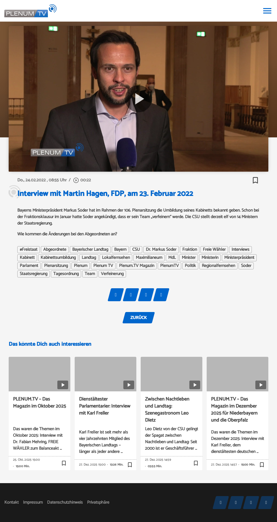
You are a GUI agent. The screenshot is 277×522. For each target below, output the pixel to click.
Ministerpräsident (239, 257)
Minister (189, 257)
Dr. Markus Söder (161, 249)
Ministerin (210, 257)
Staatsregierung (33, 273)
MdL (172, 257)
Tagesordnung (66, 273)
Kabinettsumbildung (58, 257)
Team (90, 273)
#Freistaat (28, 249)
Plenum (80, 265)
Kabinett (27, 257)
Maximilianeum (149, 257)
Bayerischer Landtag (90, 249)
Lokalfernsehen (116, 257)
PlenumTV (169, 265)
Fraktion (189, 249)
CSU (136, 249)
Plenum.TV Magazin (136, 265)
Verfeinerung (112, 273)
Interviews (240, 249)
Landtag (89, 257)
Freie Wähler (214, 249)
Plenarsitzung (56, 265)
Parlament (29, 265)
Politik (190, 265)
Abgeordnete (54, 249)
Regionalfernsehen (218, 265)
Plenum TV (103, 265)
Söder (246, 265)
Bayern (120, 249)
